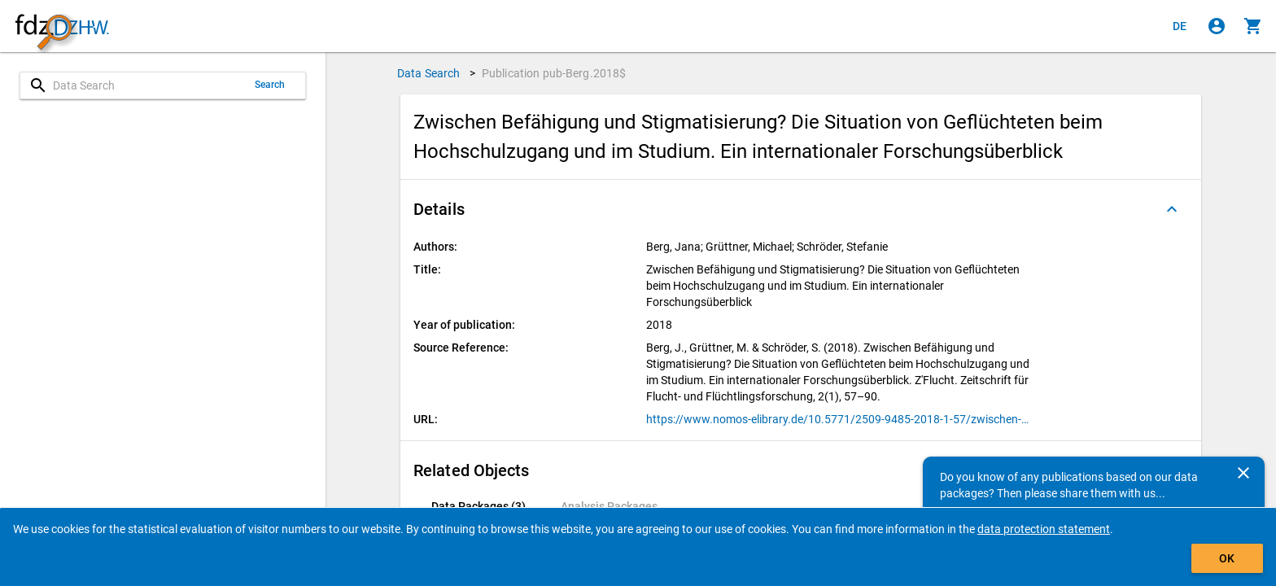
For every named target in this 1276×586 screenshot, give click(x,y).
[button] (800, 209)
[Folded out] (1172, 209)
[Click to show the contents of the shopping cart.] (1253, 26)
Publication (554, 73)
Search (270, 84)
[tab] (478, 506)
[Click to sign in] (1216, 26)
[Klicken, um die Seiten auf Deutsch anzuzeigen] (1180, 26)
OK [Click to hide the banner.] (1226, 558)
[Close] (1243, 473)
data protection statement (1043, 529)
